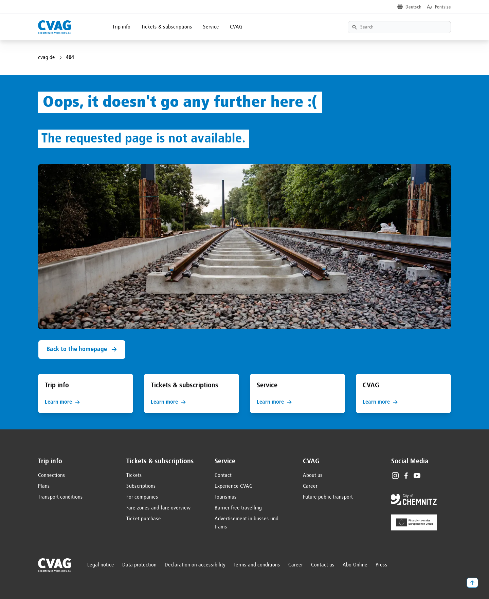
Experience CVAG (234, 486)
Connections (51, 475)
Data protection (139, 565)
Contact (223, 475)
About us (313, 475)
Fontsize (443, 7)
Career (310, 486)
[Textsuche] (399, 27)
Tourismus (226, 497)
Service (211, 27)
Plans (44, 486)
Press (381, 565)
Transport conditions (60, 497)
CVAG (236, 27)
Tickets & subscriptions (166, 27)
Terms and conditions (257, 565)
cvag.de (46, 57)
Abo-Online (355, 565)
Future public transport (328, 497)
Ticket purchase (143, 519)
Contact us (322, 565)
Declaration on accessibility (195, 565)
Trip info (121, 27)
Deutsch (413, 7)
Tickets (134, 475)
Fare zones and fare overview (158, 508)
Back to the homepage (82, 349)
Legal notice (100, 565)
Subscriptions (141, 486)
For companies (142, 497)
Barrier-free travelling (238, 508)
